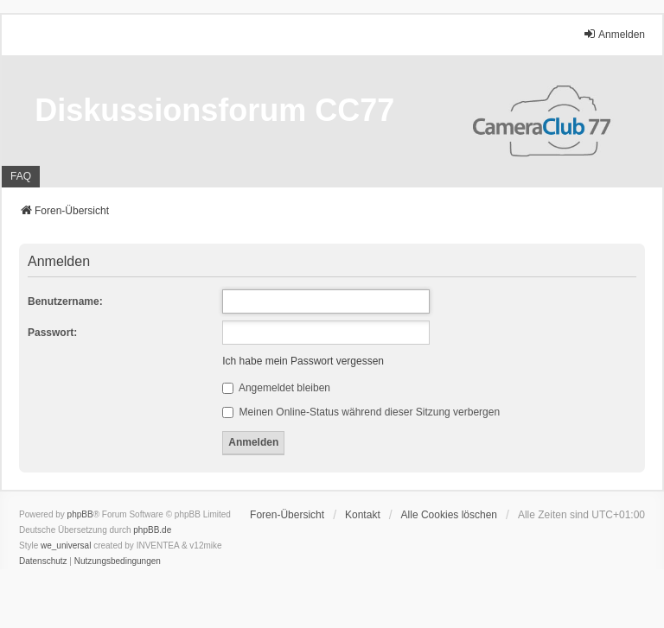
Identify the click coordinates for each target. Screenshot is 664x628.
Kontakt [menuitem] (362, 515)
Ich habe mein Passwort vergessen (303, 361)
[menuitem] (43, 561)
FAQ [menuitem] (20, 176)
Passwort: (52, 333)
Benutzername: (65, 301)
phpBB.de (152, 530)
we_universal (66, 545)
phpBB (80, 514)
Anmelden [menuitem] (614, 34)
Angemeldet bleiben (276, 388)
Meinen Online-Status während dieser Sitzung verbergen (361, 412)
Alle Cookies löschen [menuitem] (449, 515)
